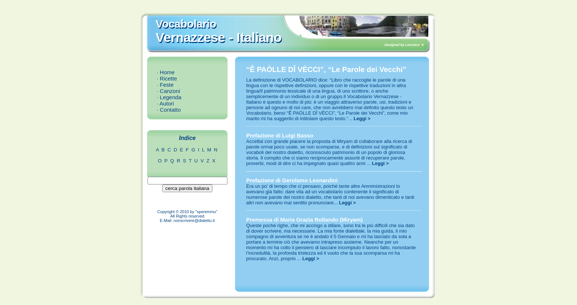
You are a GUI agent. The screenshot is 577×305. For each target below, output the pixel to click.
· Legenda (169, 97)
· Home (165, 72)
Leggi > (362, 118)
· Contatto (169, 110)
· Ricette (167, 78)
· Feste (165, 85)
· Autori (165, 103)
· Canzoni (168, 91)
